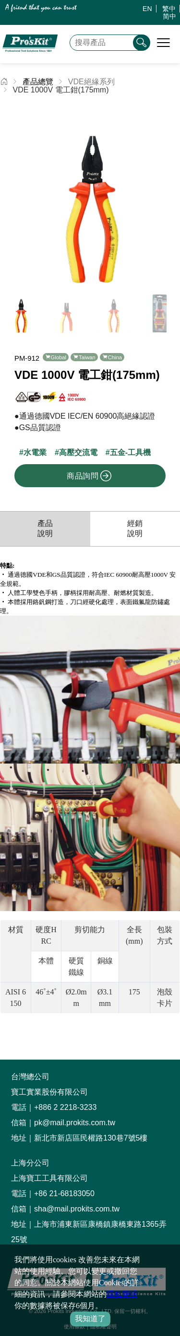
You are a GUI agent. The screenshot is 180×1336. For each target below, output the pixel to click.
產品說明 (45, 521)
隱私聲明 (122, 1294)
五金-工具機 (130, 445)
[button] (168, 190)
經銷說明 (135, 521)
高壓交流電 (78, 445)
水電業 (35, 445)
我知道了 (90, 1318)
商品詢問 (89, 468)
